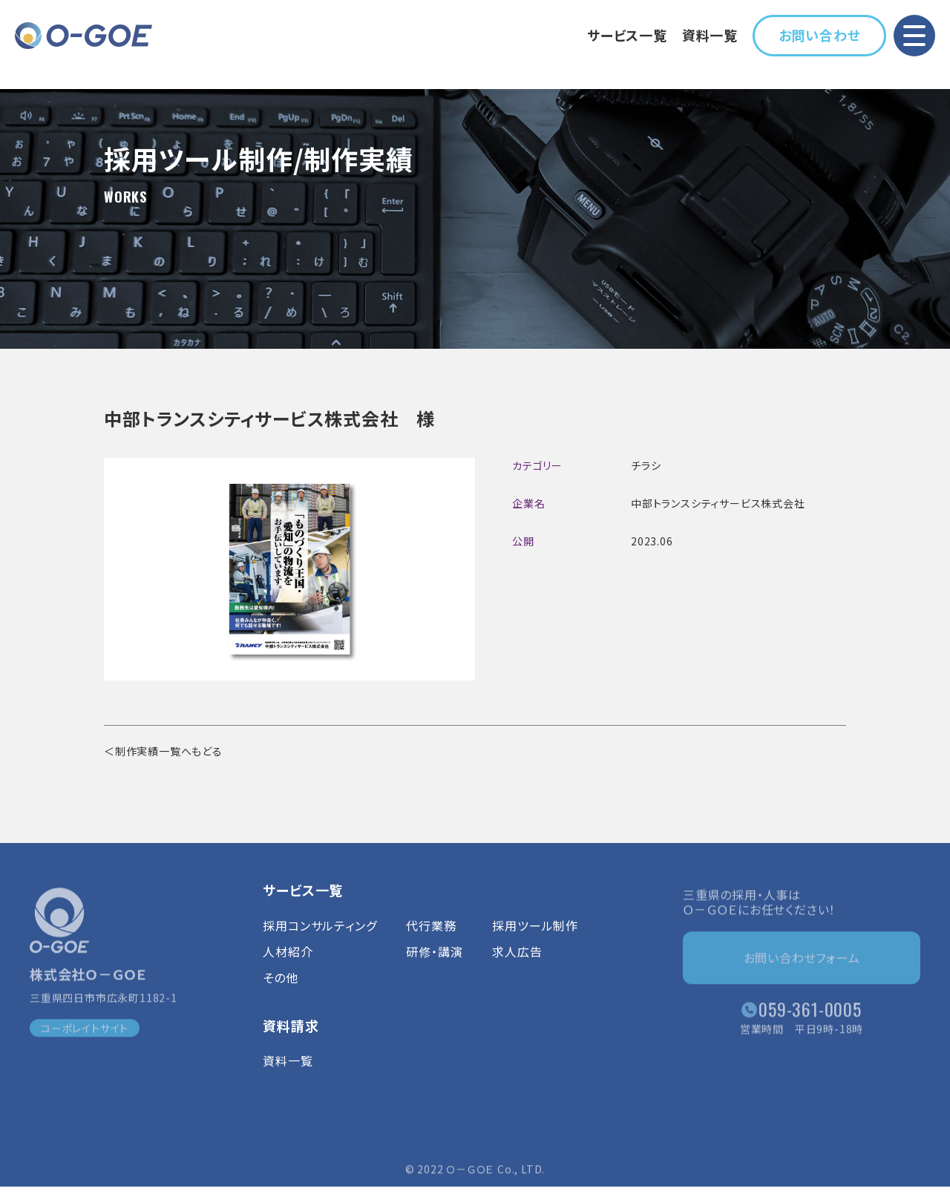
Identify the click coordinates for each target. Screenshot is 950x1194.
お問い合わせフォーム (802, 961)
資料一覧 (710, 35)
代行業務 (431, 936)
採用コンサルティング (319, 936)
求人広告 (517, 962)
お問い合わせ (820, 35)
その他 (280, 989)
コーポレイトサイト (84, 1032)
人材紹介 (287, 962)
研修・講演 (434, 962)
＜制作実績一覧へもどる (163, 751)
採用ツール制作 (535, 936)
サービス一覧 (627, 35)
